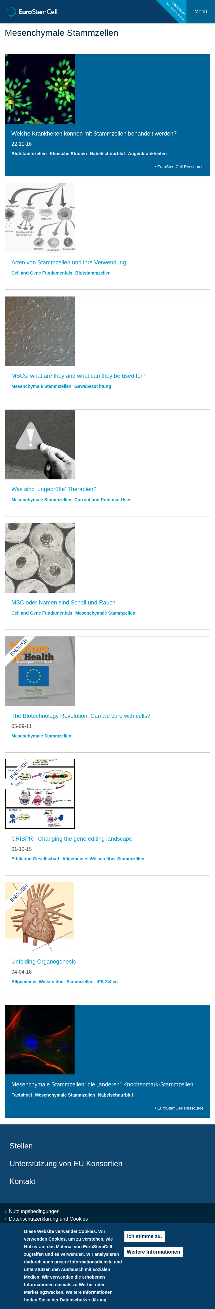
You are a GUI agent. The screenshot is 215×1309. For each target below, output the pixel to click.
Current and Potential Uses (103, 499)
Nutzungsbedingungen (34, 1211)
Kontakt (22, 1181)
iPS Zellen (107, 981)
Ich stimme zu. (144, 1239)
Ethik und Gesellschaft (35, 858)
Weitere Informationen (153, 1254)
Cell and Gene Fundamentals (41, 272)
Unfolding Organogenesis (43, 961)
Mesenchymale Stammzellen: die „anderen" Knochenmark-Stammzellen (102, 1084)
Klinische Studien (68, 153)
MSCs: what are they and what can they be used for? (78, 376)
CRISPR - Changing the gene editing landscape (71, 839)
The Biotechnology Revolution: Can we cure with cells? (80, 716)
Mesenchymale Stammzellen (41, 386)
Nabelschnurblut (107, 153)
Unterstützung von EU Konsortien (66, 1163)
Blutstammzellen (29, 153)
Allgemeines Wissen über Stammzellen (103, 858)
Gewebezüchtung (93, 386)
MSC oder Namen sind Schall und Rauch (63, 602)
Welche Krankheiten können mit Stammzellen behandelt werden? (94, 133)
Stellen (21, 1145)
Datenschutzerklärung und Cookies (48, 1219)
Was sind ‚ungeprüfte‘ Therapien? (53, 489)
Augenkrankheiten (147, 153)
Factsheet (21, 1094)
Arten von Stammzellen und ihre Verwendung (68, 262)
